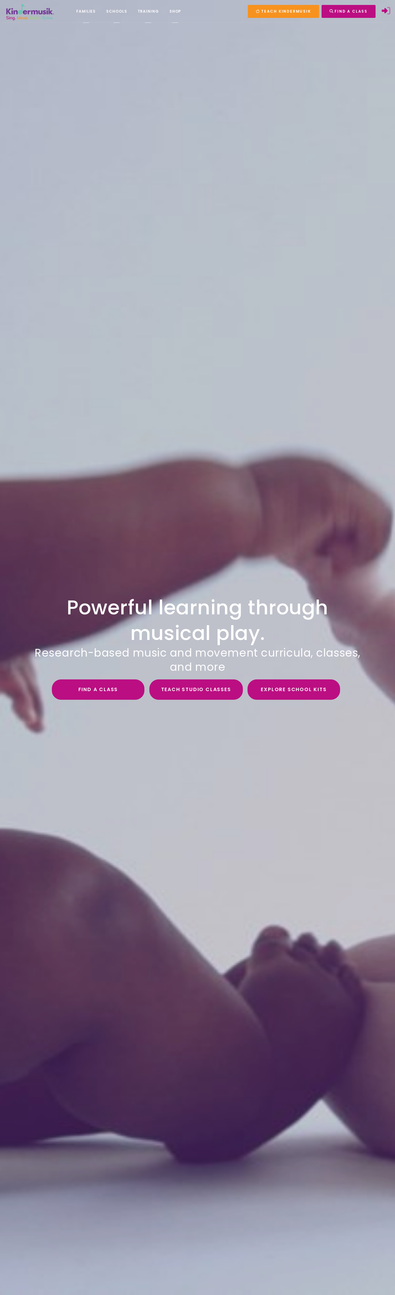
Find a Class (98, 689)
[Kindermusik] (29, 11)
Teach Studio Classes (196, 689)
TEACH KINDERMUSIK (283, 11)
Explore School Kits (293, 689)
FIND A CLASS (349, 11)
